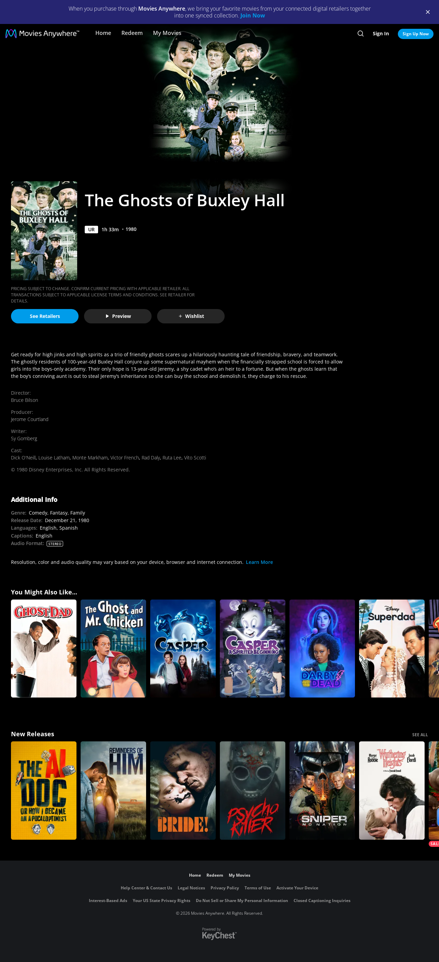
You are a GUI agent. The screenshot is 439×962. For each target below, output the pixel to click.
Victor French (124, 457)
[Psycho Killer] (252, 790)
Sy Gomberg (24, 438)
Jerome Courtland (29, 419)
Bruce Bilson (24, 400)
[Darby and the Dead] (322, 649)
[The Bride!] (183, 790)
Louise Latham (54, 457)
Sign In (381, 33)
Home (103, 33)
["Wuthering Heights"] (392, 790)
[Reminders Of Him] (113, 790)
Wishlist (191, 316)
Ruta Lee (172, 457)
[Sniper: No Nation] (322, 790)
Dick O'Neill (23, 457)
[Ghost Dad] (43, 649)
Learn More (259, 562)
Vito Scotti (195, 457)
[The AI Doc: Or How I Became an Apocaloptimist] (43, 790)
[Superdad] (392, 649)
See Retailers (45, 316)
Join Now (252, 15)
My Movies (167, 33)
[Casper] (183, 649)
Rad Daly (151, 457)
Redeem (132, 33)
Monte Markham (90, 457)
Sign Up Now (416, 34)
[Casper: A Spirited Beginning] (252, 649)
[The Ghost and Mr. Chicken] (113, 649)
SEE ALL (420, 735)
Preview (118, 316)
